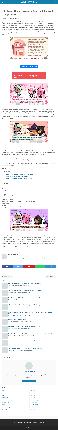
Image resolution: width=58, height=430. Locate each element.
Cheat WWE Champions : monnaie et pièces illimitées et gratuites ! (24, 326)
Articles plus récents (7, 276)
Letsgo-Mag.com (29, 2)
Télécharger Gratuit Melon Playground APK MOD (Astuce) (19, 174)
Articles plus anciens (50, 276)
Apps (5, 393)
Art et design (6, 397)
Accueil (15, 422)
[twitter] (18, 266)
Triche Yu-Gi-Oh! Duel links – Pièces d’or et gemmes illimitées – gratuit (25, 305)
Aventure (5, 402)
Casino (32, 395)
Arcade (5, 395)
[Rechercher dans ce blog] (55, 2)
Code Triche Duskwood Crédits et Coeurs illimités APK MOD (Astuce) (24, 283)
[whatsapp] (40, 266)
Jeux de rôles (34, 407)
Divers (32, 397)
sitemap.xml (41, 422)
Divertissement (34, 400)
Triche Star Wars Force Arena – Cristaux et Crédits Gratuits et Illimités (25, 348)
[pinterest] (29, 266)
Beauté (4, 409)
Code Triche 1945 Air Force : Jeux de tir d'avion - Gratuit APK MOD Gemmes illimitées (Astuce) (30, 341)
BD (3, 404)
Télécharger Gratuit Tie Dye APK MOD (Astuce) (17, 176)
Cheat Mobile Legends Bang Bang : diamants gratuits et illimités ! (24, 297)
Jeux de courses (35, 404)
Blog (32, 390)
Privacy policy (27, 422)
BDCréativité (6, 407)
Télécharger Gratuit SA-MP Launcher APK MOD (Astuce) (19, 178)
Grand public (34, 402)
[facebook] (7, 266)
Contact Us (34, 422)
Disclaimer (20, 422)
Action (5, 390)
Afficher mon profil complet (29, 381)
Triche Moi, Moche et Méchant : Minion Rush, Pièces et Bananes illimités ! (26, 290)
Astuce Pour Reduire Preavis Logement (17, 319)
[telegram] (50, 266)
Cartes (32, 393)
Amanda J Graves (29, 372)
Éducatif (33, 409)
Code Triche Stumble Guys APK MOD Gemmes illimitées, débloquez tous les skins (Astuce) (30, 333)
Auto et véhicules (7, 400)
